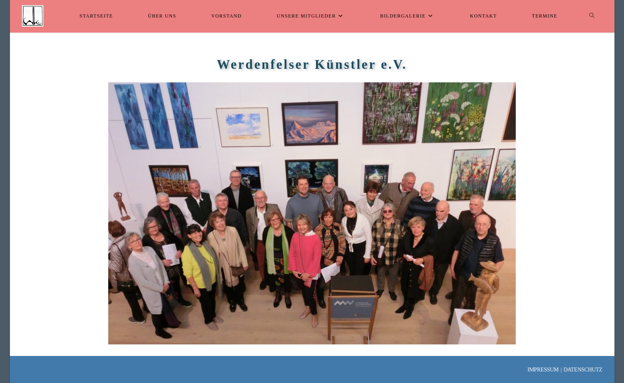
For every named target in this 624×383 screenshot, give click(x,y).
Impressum (542, 369)
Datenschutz (583, 369)
